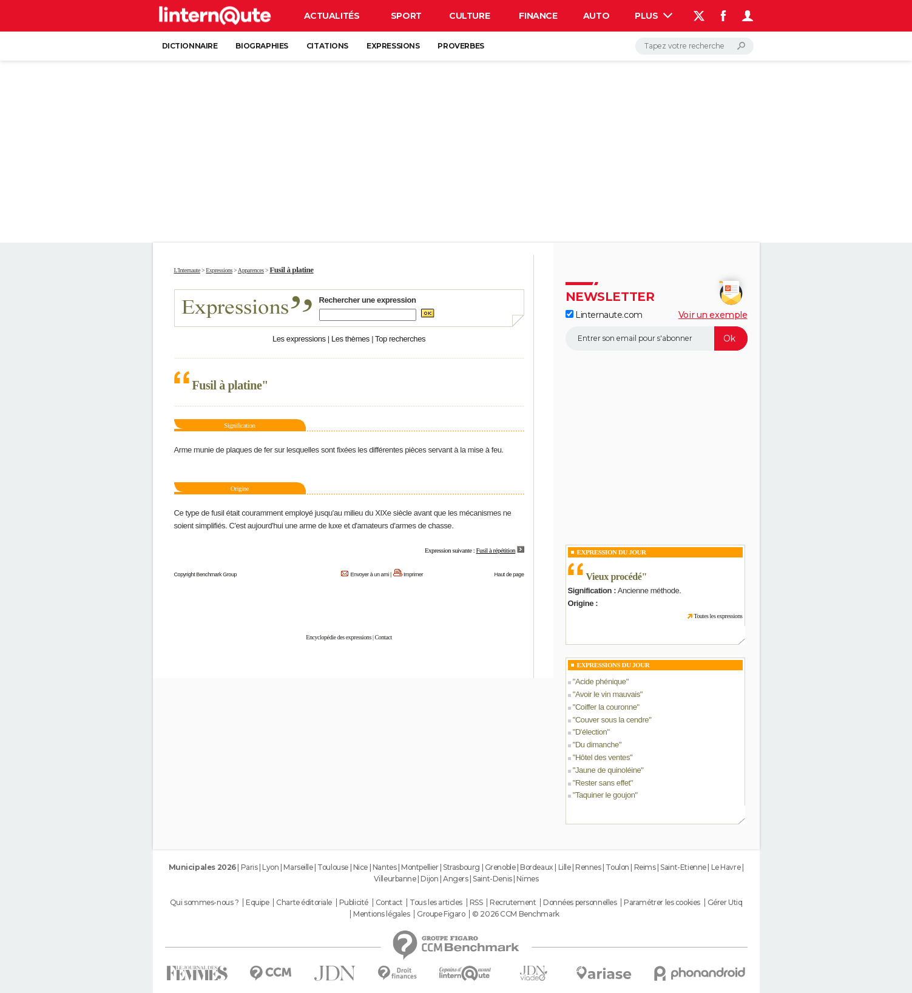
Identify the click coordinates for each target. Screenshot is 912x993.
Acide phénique (600, 681)
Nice (360, 867)
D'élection (591, 731)
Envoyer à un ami (369, 574)
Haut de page (509, 574)
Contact (383, 637)
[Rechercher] (694, 46)
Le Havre (726, 867)
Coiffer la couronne (606, 707)
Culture (469, 15)
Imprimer (413, 574)
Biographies (261, 45)
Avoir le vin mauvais (607, 694)
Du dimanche (597, 744)
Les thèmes (350, 338)
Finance (538, 15)
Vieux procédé (614, 576)
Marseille (297, 867)
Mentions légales (381, 914)
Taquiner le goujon (605, 794)
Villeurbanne (395, 878)
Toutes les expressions (718, 616)
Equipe (257, 902)
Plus (653, 15)
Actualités (332, 15)
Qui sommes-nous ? (204, 902)
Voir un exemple (713, 314)
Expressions (392, 45)
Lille (564, 867)
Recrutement (513, 902)
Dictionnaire (190, 45)
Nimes (527, 878)
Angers (455, 878)
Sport (406, 15)
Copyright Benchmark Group (205, 574)
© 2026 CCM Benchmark (515, 914)
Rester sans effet (602, 782)
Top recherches (400, 338)
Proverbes (460, 45)
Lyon (270, 867)
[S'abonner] (657, 338)
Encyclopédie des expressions (338, 637)
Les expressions (299, 338)
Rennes (588, 867)
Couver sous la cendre (612, 719)
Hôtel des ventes (602, 757)
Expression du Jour (611, 552)
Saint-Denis (492, 878)
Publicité (353, 902)
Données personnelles (580, 902)
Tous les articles (436, 902)
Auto (596, 15)
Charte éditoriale (304, 902)
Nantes (384, 867)
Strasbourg (461, 867)
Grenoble (500, 867)
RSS (476, 902)
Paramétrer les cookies (662, 902)
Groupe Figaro (441, 914)
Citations (327, 45)
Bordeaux (536, 867)
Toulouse (332, 867)
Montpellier (419, 867)
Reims (645, 867)
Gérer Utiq (725, 902)
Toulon (617, 867)
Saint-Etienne (683, 867)
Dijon (429, 878)
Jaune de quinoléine (608, 770)
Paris (249, 867)
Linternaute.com (604, 314)
